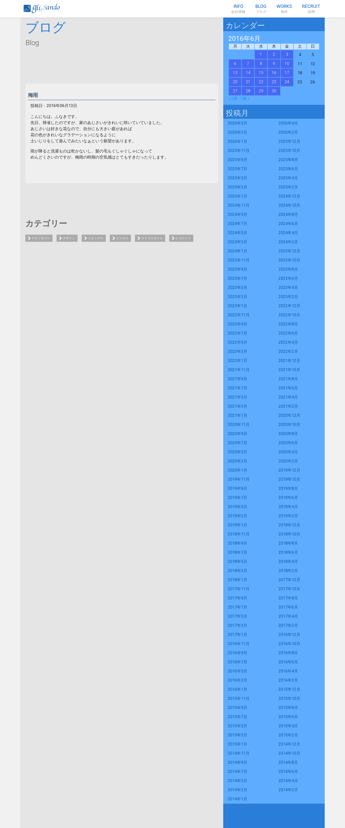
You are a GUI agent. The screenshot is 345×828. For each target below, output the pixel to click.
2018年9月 (237, 543)
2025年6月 (288, 168)
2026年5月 (237, 123)
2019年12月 (289, 470)
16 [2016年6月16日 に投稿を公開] (274, 72)
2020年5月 (237, 452)
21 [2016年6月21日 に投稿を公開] (248, 81)
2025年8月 (288, 159)
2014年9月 (237, 762)
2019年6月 (288, 497)
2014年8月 (288, 762)
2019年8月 (288, 488)
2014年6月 (288, 771)
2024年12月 (289, 196)
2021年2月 (288, 406)
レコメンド (183, 238)
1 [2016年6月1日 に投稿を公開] (261, 54)
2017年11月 (239, 588)
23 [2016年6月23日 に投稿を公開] (274, 81)
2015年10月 (289, 698)
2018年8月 (288, 543)
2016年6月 (288, 662)
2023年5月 (237, 287)
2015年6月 (288, 716)
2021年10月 (289, 369)
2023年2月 (288, 296)
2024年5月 (237, 232)
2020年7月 (237, 442)
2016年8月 (288, 652)
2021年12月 (289, 360)
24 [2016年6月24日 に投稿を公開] (287, 81)
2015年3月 (237, 735)
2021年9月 (237, 378)
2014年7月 (237, 771)
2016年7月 (237, 662)
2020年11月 (239, 424)
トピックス (95, 238)
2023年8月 (288, 269)
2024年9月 (237, 214)
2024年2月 (288, 241)
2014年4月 (288, 780)
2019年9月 (237, 488)
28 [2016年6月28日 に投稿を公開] (248, 91)
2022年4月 (288, 342)
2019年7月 (237, 497)
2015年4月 (288, 725)
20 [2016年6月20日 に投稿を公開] (235, 81)
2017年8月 (288, 598)
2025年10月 (289, 150)
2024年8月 (288, 214)
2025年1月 (237, 196)
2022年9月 (237, 324)
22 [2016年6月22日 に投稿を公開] (261, 81)
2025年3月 (237, 187)
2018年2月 (288, 570)
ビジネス (122, 238)
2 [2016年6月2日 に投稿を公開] (274, 54)
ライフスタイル (152, 238)
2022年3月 (237, 351)
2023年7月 (237, 278)
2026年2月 (288, 132)
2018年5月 (237, 561)
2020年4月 (288, 452)
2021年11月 (239, 369)
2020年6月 (288, 442)
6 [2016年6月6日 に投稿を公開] (235, 63)
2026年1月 (237, 141)
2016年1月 (237, 689)
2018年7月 (237, 552)
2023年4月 (288, 287)
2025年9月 (237, 159)
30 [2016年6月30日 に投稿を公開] (274, 91)
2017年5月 (237, 616)
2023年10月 (289, 260)
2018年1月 (237, 579)
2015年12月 (289, 689)
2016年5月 (237, 671)
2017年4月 (288, 616)
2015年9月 (237, 707)
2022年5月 (237, 342)
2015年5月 (237, 725)
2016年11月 (239, 643)
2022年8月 (288, 324)
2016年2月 (288, 680)
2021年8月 (288, 378)
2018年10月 (289, 534)
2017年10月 (289, 588)
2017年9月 (237, 598)
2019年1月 (237, 525)
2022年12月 (289, 305)
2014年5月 (237, 780)
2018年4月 (288, 561)
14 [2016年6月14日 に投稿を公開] (248, 72)
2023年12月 (289, 251)
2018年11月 (239, 534)
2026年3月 (237, 132)
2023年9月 (237, 269)
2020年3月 (237, 461)
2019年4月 (288, 506)
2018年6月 (288, 552)
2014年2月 (288, 789)
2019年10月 (289, 479)
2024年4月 (288, 232)
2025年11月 (239, 150)
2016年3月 (237, 680)
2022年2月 (288, 351)
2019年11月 (239, 479)
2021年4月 (288, 397)
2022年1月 (237, 360)
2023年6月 (288, 278)
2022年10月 (289, 315)
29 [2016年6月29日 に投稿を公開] (261, 91)
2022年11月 (239, 315)
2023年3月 (237, 296)
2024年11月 (239, 205)
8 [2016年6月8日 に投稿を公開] (261, 63)
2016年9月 (237, 652)
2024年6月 (288, 223)
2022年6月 (288, 333)
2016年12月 (289, 634)
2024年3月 (237, 241)
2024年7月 (237, 223)
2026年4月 (288, 123)
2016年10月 (289, 643)
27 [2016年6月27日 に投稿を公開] (235, 91)
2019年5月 (237, 506)
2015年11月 (239, 698)
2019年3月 (237, 515)
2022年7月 (237, 333)
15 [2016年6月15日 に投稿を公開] (261, 72)
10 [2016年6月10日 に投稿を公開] (287, 63)
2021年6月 (288, 388)
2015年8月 (288, 707)
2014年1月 (237, 799)
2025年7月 (237, 168)
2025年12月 (289, 141)
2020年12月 (289, 415)
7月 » (245, 98)
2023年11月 (239, 260)
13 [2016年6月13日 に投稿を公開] (235, 72)
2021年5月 (237, 397)
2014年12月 (289, 744)
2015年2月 (288, 735)
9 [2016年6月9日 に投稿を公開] (274, 63)
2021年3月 (237, 406)
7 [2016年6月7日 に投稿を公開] (248, 63)
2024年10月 (289, 205)
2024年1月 (237, 251)
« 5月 (232, 98)
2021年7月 (237, 388)
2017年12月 (289, 579)
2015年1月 (237, 744)
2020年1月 (237, 470)
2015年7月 (237, 716)
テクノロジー (41, 238)
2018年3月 (237, 570)
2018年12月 (289, 525)
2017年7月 (237, 607)
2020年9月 (237, 433)
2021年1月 (237, 415)
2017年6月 (288, 607)
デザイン (69, 238)
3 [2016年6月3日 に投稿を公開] (287, 54)
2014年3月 (237, 789)
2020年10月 (289, 424)
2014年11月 (239, 753)
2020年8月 (288, 433)
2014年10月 (289, 753)
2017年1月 (237, 634)
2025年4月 (288, 178)
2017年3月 (237, 625)
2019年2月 (288, 515)
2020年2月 (288, 461)
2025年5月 (237, 178)
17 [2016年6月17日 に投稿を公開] (287, 72)
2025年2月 (288, 187)
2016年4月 (288, 671)
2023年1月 (237, 305)
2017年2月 (288, 625)
